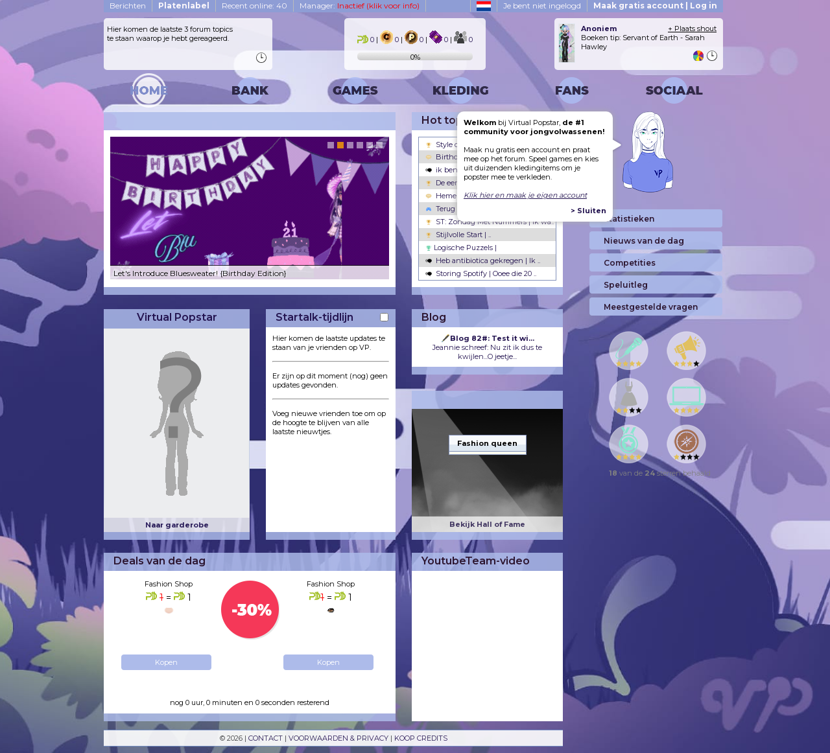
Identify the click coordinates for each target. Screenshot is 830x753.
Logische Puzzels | (461, 247)
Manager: (360, 5)
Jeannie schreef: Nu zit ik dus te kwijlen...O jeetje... (487, 347)
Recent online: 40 (254, 5)
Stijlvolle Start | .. (458, 234)
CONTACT (265, 738)
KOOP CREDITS (420, 738)
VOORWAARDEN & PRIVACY (338, 738)
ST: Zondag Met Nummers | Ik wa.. (489, 221)
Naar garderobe (177, 524)
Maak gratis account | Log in (655, 5)
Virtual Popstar (177, 317)
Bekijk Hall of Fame (487, 524)
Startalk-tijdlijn (314, 317)
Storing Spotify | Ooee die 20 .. (480, 273)
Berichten (128, 5)
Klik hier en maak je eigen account (525, 195)
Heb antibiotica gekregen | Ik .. (482, 260)
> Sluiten (588, 210)
